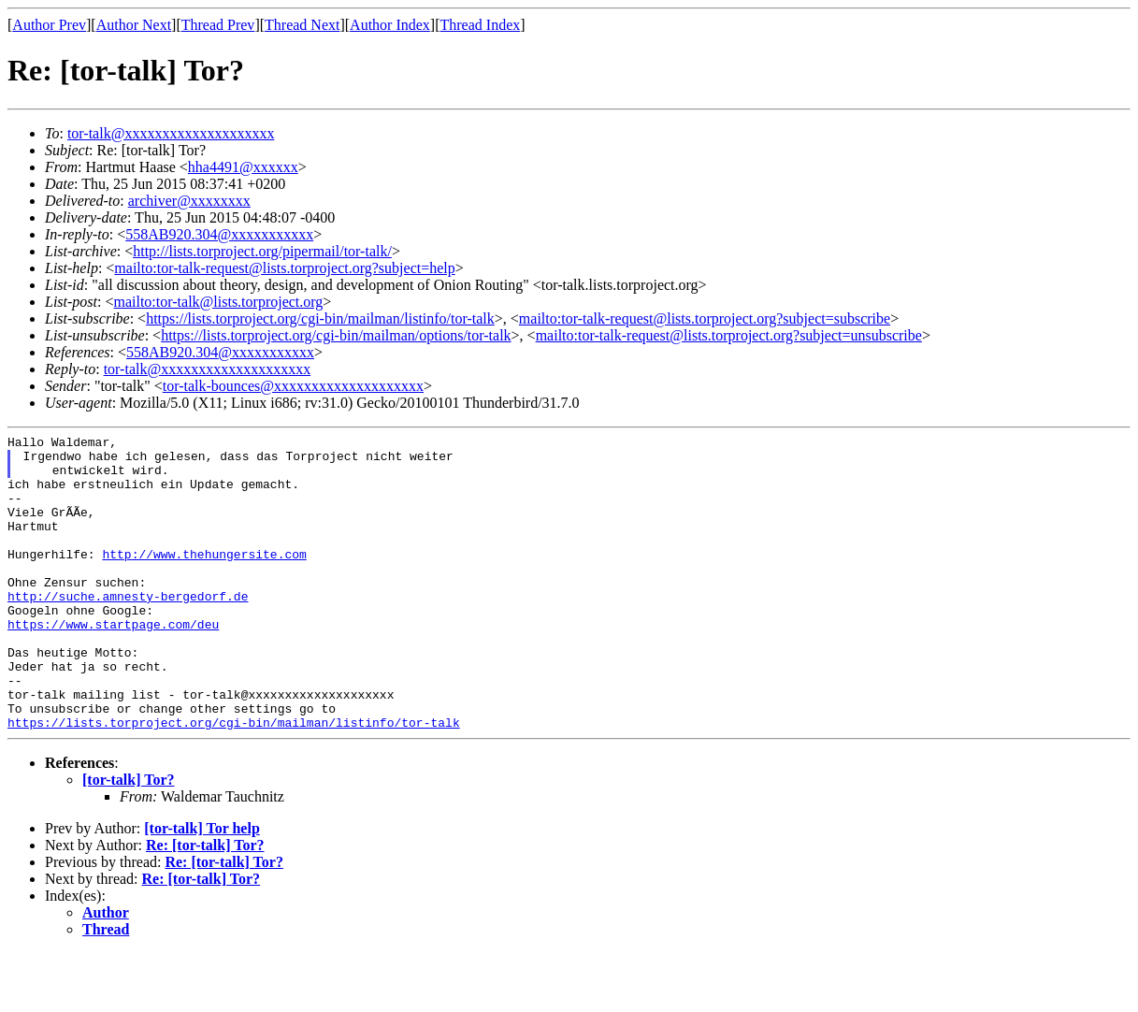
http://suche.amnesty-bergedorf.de (127, 629)
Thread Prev (218, 25)
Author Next (133, 25)
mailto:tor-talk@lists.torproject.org (218, 302)
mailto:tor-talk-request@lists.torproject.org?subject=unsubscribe (729, 335)
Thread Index (480, 25)
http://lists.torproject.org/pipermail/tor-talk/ (262, 251)
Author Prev (49, 25)
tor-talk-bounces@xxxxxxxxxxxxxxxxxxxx (293, 386)
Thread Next (302, 25)
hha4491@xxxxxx (243, 167)
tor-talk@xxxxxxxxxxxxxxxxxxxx (171, 133)
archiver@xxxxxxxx (189, 201)
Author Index (390, 25)
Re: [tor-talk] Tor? (205, 904)
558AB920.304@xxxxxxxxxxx (219, 234)
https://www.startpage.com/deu (113, 663)
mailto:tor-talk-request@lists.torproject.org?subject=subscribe (704, 318)
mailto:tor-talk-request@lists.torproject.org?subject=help (284, 268)
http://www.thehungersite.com (204, 579)
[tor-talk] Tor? (128, 838)
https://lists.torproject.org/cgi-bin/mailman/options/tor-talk (336, 335)
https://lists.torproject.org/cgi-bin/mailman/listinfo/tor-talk (320, 318)
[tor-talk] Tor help (202, 887)
